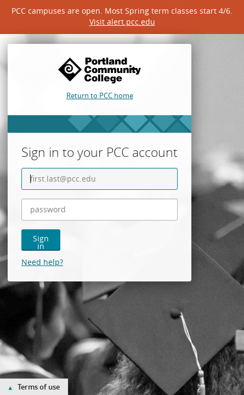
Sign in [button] (41, 242)
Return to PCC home (99, 95)
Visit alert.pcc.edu (122, 21)
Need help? (42, 262)
